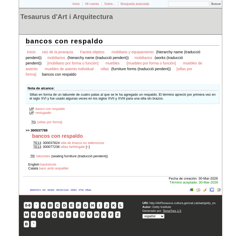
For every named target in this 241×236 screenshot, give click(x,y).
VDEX (73, 190)
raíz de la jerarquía (57, 52)
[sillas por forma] (49, 122)
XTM (81, 190)
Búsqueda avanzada (135, 4)
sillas (105, 69)
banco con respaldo (50, 109)
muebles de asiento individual (69, 69)
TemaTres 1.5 (172, 210)
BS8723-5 (35, 190)
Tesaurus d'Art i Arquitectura (66, 17)
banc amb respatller (54, 168)
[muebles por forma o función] (151, 63)
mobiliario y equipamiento (133, 52)
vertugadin (43, 113)
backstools (48, 164)
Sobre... (109, 4)
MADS (51, 190)
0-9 (27, 205)
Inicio (76, 4)
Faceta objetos (92, 52)
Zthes (88, 190)
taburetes (43, 156)
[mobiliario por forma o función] (72, 63)
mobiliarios (56, 58)
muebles (112, 63)
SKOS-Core (62, 190)
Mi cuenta (92, 4)
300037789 (38, 130)
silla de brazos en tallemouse (82, 143)
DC (44, 190)
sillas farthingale (73, 147)
